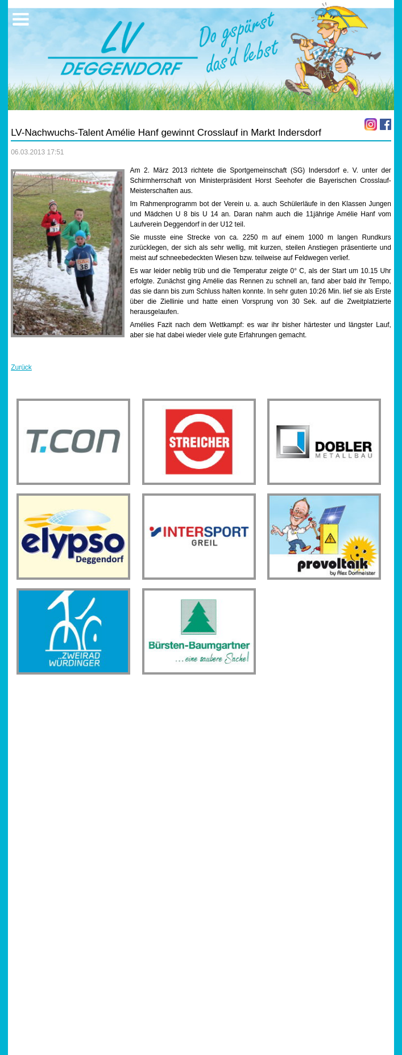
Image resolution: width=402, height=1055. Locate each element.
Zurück (21, 367)
